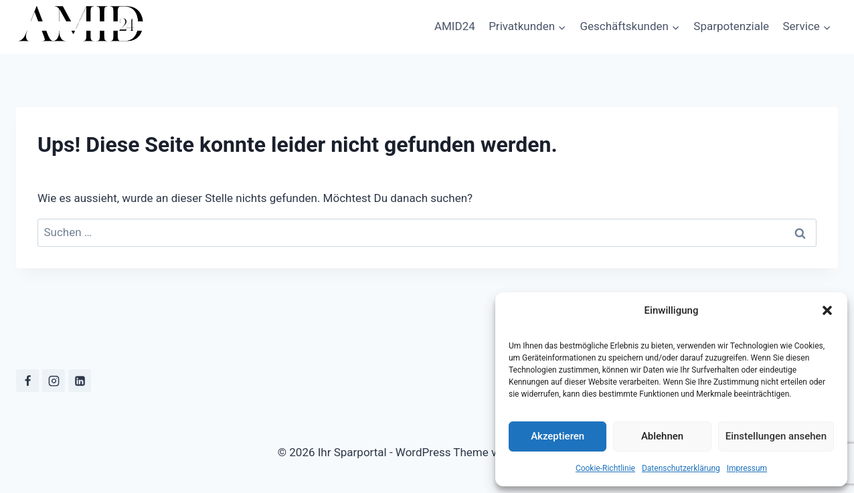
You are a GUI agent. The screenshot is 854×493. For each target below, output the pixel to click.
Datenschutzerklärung (681, 468)
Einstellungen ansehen (776, 436)
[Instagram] (53, 380)
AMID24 (454, 26)
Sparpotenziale (731, 26)
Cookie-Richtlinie (605, 468)
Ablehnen (662, 436)
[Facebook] (27, 380)
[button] (827, 310)
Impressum (747, 468)
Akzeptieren (557, 436)
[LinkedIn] (79, 380)
